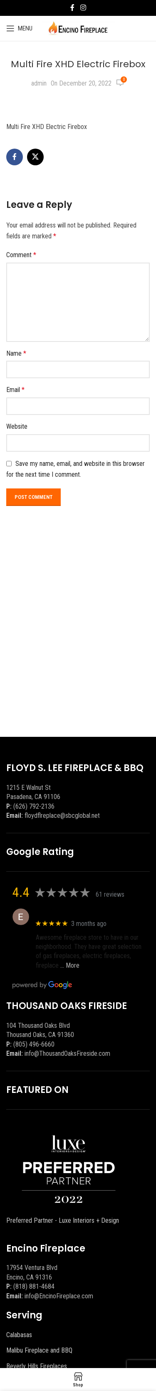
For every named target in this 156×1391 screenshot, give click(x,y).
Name (16, 353)
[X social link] (35, 157)
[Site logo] (78, 28)
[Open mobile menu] (19, 28)
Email (15, 390)
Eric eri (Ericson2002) (66, 912)
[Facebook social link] (72, 7)
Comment (21, 255)
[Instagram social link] (83, 7)
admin (39, 83)
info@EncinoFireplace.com (59, 1296)
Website (16, 426)
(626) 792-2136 (33, 806)
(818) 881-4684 (33, 1286)
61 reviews (110, 894)
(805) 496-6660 (33, 1044)
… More (69, 965)
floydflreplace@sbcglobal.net (62, 815)
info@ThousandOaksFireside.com (67, 1053)
